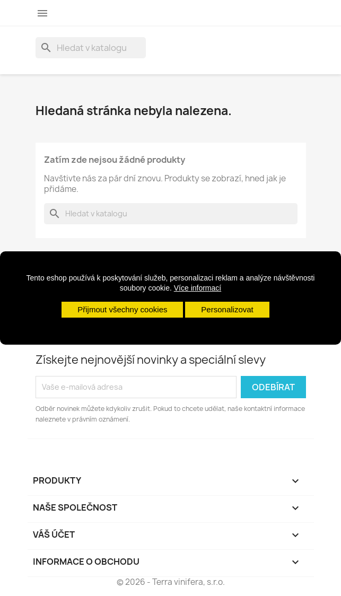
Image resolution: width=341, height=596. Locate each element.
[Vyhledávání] (91, 47)
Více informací (197, 288)
